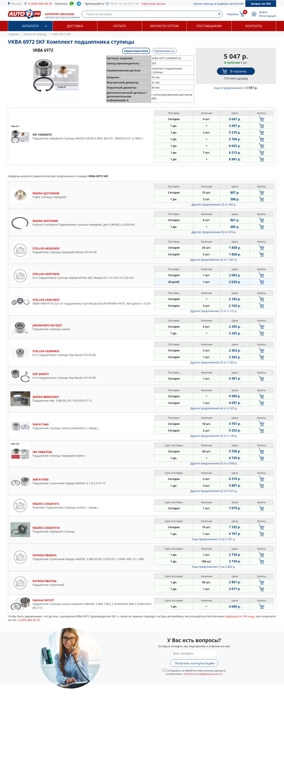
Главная (13, 34)
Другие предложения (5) (214, 232)
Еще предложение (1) (213, 539)
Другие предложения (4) (213, 408)
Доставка (75, 26)
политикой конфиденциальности (203, 674)
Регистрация (267, 16)
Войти (263, 12)
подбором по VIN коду (239, 616)
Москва (16, 4)
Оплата (119, 26)
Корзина (232, 14)
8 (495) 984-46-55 (40, 4)
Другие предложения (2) (213, 491)
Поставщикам (209, 26)
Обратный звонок (154, 4)
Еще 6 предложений (236, 88)
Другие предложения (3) (214, 204)
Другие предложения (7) (213, 311)
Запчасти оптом (164, 26)
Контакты (253, 26)
